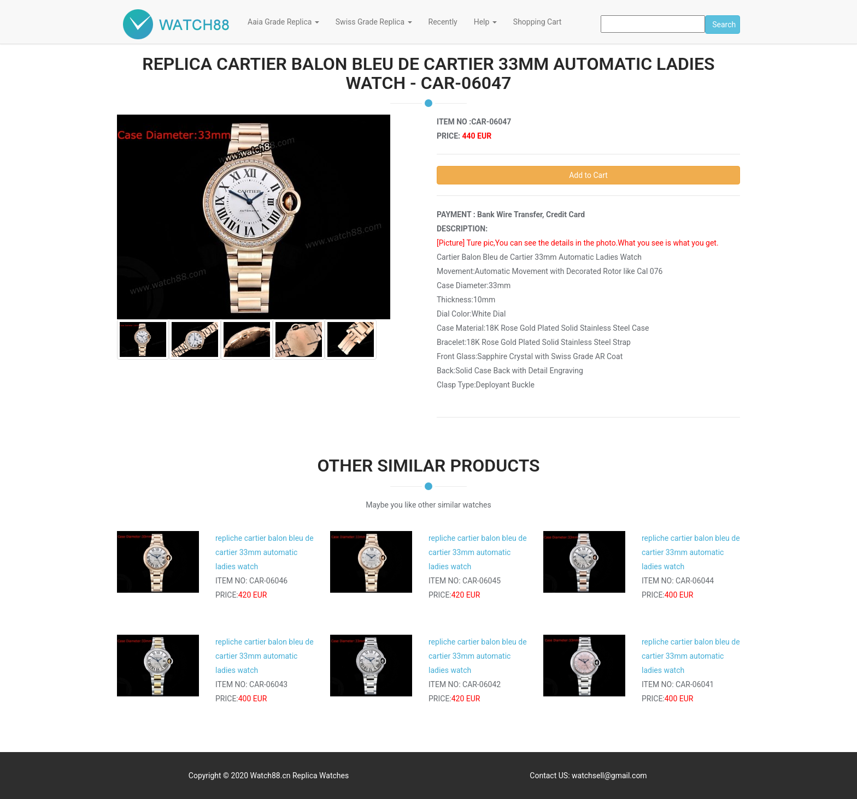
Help (485, 21)
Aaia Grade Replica (283, 21)
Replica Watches (320, 775)
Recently (442, 21)
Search (724, 24)
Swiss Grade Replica (374, 21)
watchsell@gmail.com (609, 775)
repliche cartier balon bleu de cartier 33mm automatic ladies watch (264, 552)
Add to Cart (588, 175)
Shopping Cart (537, 21)
